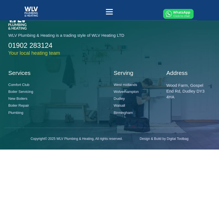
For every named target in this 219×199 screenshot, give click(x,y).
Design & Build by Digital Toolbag (164, 139)
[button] (109, 11)
